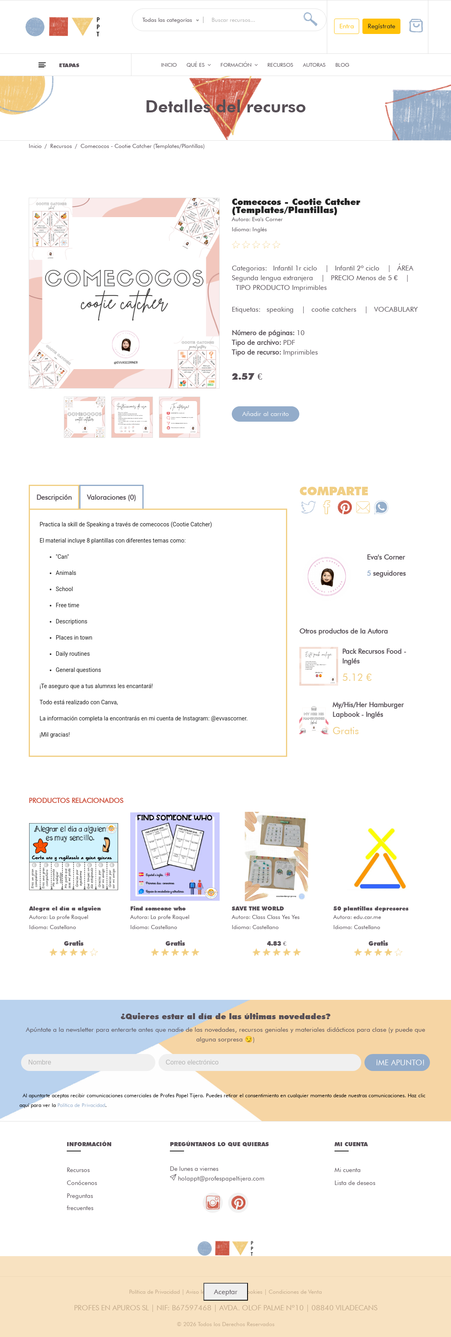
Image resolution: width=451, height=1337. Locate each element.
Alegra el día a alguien (65, 908)
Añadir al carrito (265, 414)
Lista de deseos (355, 1183)
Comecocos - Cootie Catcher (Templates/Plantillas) (296, 205)
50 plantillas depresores (371, 908)
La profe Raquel (68, 917)
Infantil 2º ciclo (358, 268)
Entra (346, 26)
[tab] (54, 497)
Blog (342, 64)
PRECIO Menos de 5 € (365, 278)
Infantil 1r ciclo (296, 268)
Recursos (280, 64)
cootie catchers (334, 309)
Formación (239, 64)
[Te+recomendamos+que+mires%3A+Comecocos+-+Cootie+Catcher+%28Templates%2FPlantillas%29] (327, 508)
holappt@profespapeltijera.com (221, 1178)
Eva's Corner (267, 219)
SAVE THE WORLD (258, 908)
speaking (281, 309)
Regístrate (381, 26)
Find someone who (158, 908)
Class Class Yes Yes (276, 917)
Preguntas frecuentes (80, 1202)
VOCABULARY (396, 309)
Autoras (314, 64)
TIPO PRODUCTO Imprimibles (281, 287)
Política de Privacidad (81, 1105)
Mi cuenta (348, 1170)
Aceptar (225, 1292)
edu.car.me (367, 917)
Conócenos (82, 1183)
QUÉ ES (198, 64)
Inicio (169, 64)
